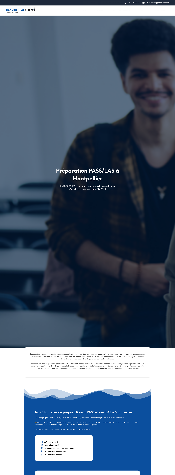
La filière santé (79, 10)
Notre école (99, 10)
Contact (141, 10)
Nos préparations (121, 10)
